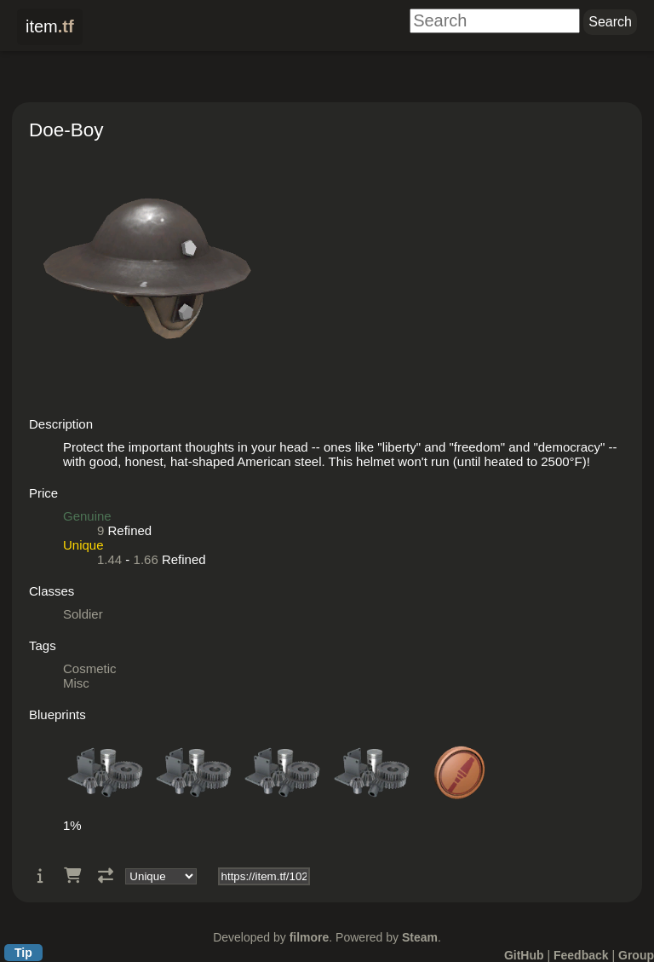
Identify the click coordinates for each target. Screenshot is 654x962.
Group (636, 955)
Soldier (83, 614)
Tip (23, 952)
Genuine (87, 516)
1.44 (109, 559)
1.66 (146, 559)
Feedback (581, 955)
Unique (83, 545)
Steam (420, 937)
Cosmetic (90, 668)
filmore (310, 937)
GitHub (524, 955)
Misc (76, 683)
